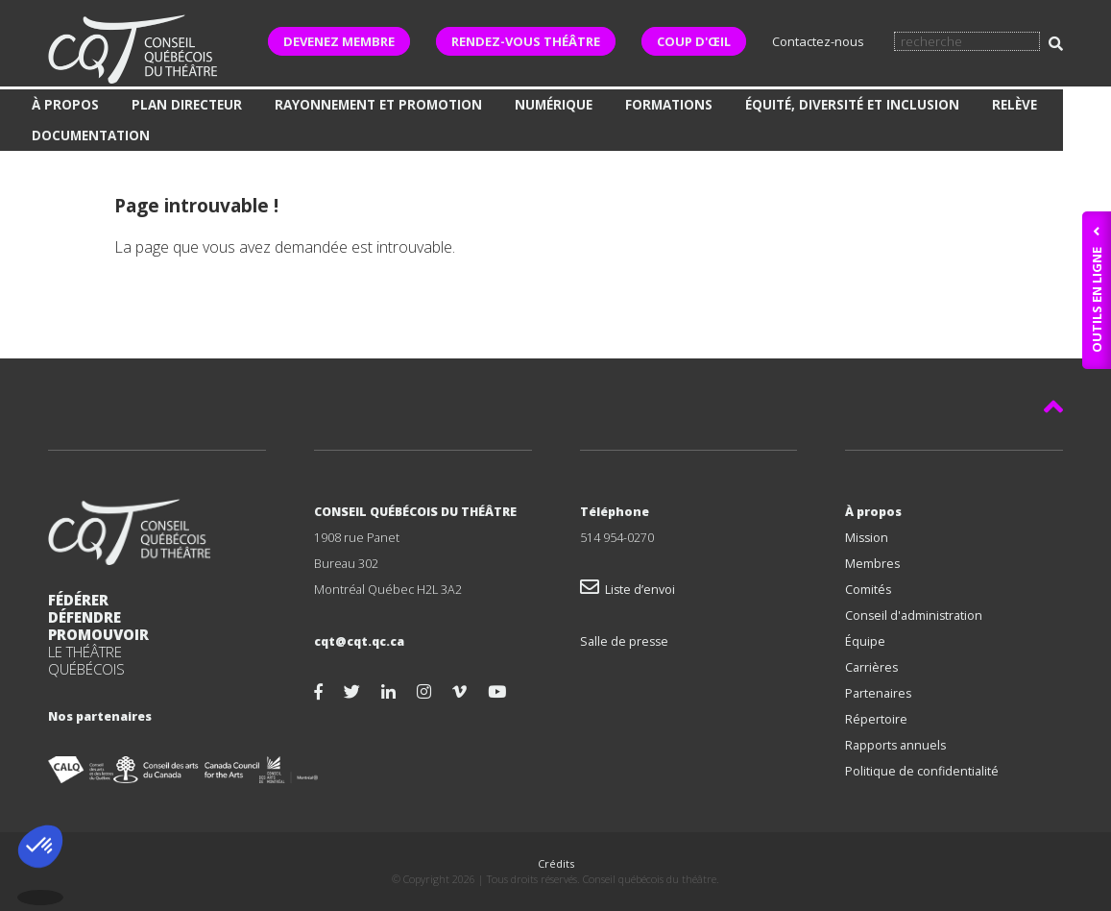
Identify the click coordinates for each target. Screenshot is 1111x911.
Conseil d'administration (913, 615)
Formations (668, 104)
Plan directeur (187, 104)
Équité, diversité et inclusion (852, 104)
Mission (866, 537)
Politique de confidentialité (922, 771)
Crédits (556, 863)
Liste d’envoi (627, 589)
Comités (868, 589)
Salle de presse (624, 641)
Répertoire (876, 719)
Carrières (871, 667)
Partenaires (878, 693)
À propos (65, 104)
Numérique (553, 104)
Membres (872, 563)
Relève (1014, 104)
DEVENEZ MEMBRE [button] (339, 41)
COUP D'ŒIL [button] (694, 41)
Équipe (865, 641)
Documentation (91, 135)
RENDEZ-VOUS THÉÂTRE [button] (525, 41)
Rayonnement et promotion (378, 104)
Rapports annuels (895, 745)
